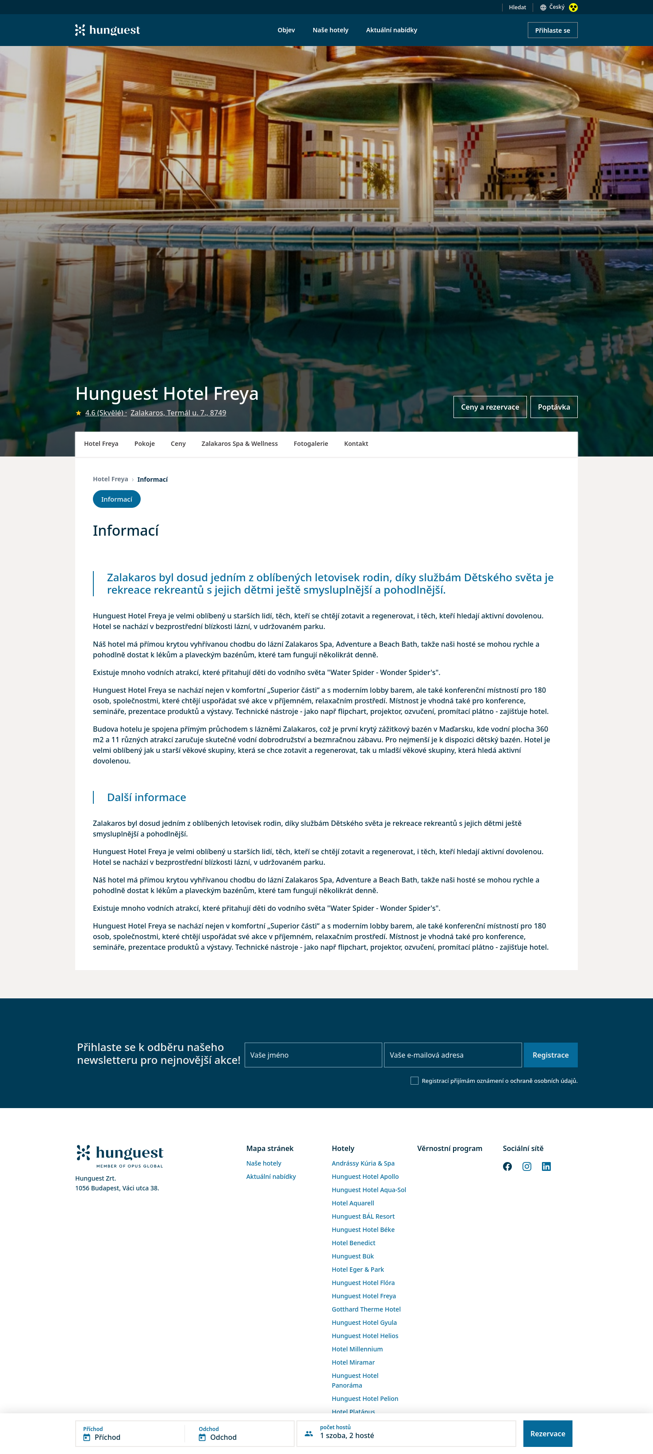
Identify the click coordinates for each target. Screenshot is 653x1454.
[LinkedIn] (546, 1165)
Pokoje (144, 443)
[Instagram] (526, 1165)
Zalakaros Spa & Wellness (240, 443)
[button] (185, 1433)
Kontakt (356, 443)
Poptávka (554, 407)
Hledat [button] (517, 7)
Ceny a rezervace (490, 407)
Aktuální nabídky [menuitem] (391, 30)
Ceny (178, 443)
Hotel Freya (101, 443)
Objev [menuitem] (286, 30)
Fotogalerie (311, 443)
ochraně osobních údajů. (544, 1081)
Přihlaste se (552, 30)
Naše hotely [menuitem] (331, 30)
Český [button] (557, 7)
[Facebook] (507, 1165)
